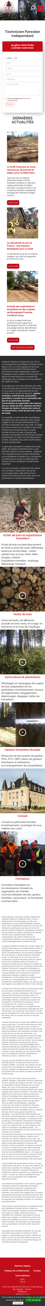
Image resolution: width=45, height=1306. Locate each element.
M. (15, 58)
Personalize (18, 1303)
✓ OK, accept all (33, 1300)
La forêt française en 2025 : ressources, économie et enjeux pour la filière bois (22, 169)
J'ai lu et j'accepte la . (17, 99)
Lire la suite (13, 202)
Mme (8, 58)
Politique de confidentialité (16, 1271)
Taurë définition (22, 1276)
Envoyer (9, 104)
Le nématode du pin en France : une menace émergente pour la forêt (20, 245)
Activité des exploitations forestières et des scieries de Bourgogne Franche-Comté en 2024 (21, 311)
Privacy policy (29, 1303)
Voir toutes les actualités (22, 347)
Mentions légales (22, 1266)
